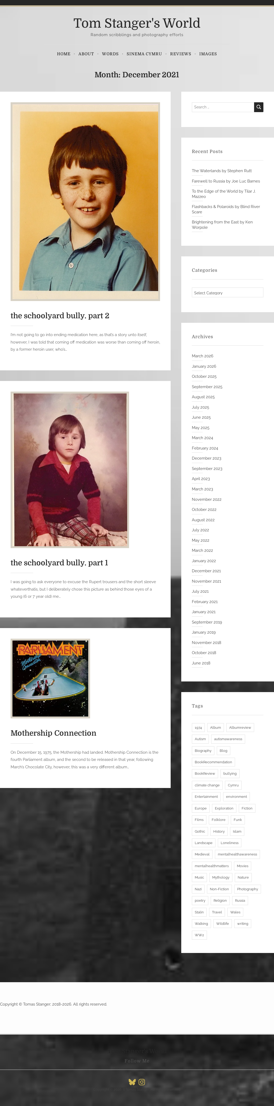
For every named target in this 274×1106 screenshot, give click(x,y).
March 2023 (202, 489)
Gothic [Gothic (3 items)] (200, 831)
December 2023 (206, 458)
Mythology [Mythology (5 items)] (220, 877)
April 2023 (201, 478)
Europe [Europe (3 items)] (201, 808)
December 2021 (206, 571)
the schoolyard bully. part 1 (59, 563)
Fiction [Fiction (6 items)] (247, 808)
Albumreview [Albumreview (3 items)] (240, 728)
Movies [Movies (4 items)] (242, 866)
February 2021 (205, 601)
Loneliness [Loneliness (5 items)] (229, 843)
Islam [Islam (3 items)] (237, 831)
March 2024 (202, 437)
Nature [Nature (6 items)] (243, 877)
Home (63, 54)
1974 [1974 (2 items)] (198, 728)
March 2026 (202, 356)
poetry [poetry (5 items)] (200, 900)
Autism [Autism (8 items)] (200, 739)
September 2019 (207, 622)
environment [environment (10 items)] (236, 797)
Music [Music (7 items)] (199, 877)
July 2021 (200, 591)
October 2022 (204, 509)
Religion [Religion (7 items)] (220, 900)
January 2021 (203, 611)
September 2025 (207, 386)
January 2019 (204, 632)
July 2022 (200, 530)
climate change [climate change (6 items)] (207, 785)
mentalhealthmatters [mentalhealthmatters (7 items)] (212, 866)
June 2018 (201, 663)
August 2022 (203, 520)
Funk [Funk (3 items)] (238, 820)
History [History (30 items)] (219, 831)
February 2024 (205, 448)
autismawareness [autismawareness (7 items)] (228, 739)
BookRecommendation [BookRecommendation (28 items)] (213, 762)
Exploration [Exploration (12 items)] (224, 808)
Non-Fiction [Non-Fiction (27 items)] (219, 889)
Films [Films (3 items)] (199, 820)
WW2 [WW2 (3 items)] (199, 935)
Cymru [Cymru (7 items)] (233, 785)
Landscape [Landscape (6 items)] (204, 843)
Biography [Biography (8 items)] (203, 751)
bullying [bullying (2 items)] (230, 774)
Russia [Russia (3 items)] (240, 900)
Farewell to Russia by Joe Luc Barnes (226, 181)
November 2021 (206, 581)
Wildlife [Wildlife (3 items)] (222, 924)
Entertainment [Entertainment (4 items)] (206, 797)
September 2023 (207, 468)
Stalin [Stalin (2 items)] (199, 912)
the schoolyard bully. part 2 (60, 316)
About (86, 54)
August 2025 (203, 397)
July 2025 (200, 407)
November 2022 (207, 499)
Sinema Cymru (144, 54)
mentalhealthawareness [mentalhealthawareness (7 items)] (237, 854)
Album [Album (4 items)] (215, 728)
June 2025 (201, 417)
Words (110, 54)
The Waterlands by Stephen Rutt (222, 170)
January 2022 (204, 560)
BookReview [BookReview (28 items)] (205, 774)
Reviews (180, 54)
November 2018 (206, 642)
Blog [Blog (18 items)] (223, 751)
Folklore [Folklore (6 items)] (219, 820)
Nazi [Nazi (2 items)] (198, 889)
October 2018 (204, 652)
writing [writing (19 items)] (242, 924)
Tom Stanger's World (137, 23)
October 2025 (204, 376)
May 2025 (200, 427)
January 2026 (204, 366)
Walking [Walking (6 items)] (201, 924)
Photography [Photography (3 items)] (247, 889)
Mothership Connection (53, 733)
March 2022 (202, 550)
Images (208, 54)
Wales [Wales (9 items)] (235, 912)
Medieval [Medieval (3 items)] (202, 854)
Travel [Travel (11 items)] (217, 912)
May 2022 (200, 540)
